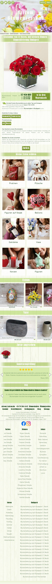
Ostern (9, 509)
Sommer (9, 525)
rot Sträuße (7, 433)
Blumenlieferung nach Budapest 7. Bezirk (34, 525)
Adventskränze (9, 540)
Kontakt (5, 409)
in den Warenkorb (41, 96)
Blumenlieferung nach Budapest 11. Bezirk (34, 537)
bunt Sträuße (7, 458)
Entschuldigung (43, 464)
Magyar (49, 2)
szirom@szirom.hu (8, 406)
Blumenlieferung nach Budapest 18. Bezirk (34, 558)
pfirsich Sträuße (8, 455)
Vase (26, 312)
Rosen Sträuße (25, 433)
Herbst (9, 528)
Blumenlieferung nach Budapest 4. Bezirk (34, 516)
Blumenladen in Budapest (32, 108)
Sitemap (47, 409)
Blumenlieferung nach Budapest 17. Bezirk (34, 555)
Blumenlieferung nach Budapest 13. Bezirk (34, 543)
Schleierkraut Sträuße (25, 494)
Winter (9, 531)
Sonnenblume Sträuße (24, 464)
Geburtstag (43, 436)
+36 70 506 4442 (22, 406)
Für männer (43, 461)
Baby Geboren (43, 439)
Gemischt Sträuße (25, 439)
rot (3, 123)
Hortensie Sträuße (25, 473)
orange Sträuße (8, 445)
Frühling (9, 522)
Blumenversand (4, 33)
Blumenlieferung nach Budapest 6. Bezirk (34, 522)
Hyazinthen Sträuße (24, 445)
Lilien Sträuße (24, 449)
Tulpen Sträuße (25, 436)
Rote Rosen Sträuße (25, 33)
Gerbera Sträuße (24, 461)
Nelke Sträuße (24, 476)
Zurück (26, 148)
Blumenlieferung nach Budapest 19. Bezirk (34, 561)
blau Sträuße (8, 461)
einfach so (43, 467)
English (42, 2)
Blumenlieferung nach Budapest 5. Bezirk (34, 519)
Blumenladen (34, 406)
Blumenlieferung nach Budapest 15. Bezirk (34, 549)
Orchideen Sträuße (24, 455)
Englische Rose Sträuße (25, 488)
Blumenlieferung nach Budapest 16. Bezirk (34, 552)
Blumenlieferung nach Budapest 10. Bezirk (34, 534)
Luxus (43, 473)
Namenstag (16, 116)
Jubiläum (43, 445)
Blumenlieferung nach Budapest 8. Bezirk (34, 528)
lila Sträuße (8, 442)
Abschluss (42, 470)
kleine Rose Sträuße (24, 479)
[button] (50, 296)
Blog (39, 409)
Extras (26, 280)
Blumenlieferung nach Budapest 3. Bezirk (34, 513)
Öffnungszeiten (45, 406)
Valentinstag (9, 516)
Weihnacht (9, 506)
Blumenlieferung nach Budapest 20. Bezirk (34, 564)
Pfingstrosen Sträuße (25, 485)
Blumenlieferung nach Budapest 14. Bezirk (34, 546)
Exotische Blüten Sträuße (24, 458)
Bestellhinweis (16, 409)
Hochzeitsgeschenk (43, 449)
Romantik (6, 116)
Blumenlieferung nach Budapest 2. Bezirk (34, 509)
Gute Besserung (43, 458)
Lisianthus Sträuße (25, 470)
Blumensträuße (14, 33)
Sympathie (42, 455)
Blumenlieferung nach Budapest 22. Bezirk (34, 571)
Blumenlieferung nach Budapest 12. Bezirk (34, 540)
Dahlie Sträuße (25, 482)
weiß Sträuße (7, 436)
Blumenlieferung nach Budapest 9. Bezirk (34, 531)
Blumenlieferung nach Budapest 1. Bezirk (34, 506)
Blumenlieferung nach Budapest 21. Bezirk (34, 568)
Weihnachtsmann (9, 537)
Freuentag (9, 519)
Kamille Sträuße (25, 497)
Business (43, 452)
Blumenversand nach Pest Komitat (34, 577)
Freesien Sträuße (24, 442)
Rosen (8, 123)
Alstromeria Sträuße (24, 452)
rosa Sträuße (8, 439)
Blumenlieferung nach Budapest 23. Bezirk (34, 574)
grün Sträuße (7, 452)
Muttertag (9, 513)
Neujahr (9, 534)
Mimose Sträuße (24, 491)
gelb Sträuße (8, 449)
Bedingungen (29, 409)
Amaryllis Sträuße (25, 467)
